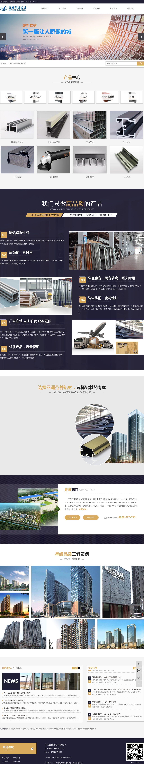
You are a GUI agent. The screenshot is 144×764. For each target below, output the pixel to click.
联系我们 (130, 8)
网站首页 (45, 8)
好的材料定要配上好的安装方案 (15, 715)
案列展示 (113, 8)
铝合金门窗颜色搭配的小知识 (15, 708)
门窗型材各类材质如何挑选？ (15, 700)
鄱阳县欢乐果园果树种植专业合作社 (82, 729)
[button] (69, 56)
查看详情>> (83, 509)
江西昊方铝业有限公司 (38, 729)
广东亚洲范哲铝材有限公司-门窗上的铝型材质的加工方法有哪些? (116, 693)
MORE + (76, 668)
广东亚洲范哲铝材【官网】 (17, 63)
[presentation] (3, 36)
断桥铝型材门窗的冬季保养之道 (104, 705)
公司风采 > (72, 517)
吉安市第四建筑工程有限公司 (58, 729)
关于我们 (62, 8)
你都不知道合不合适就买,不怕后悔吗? (106, 717)
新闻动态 (96, 8)
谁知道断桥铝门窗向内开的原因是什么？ (107, 680)
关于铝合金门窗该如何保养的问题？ (17, 693)
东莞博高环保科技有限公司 (19, 729)
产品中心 (79, 8)
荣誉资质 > (91, 517)
